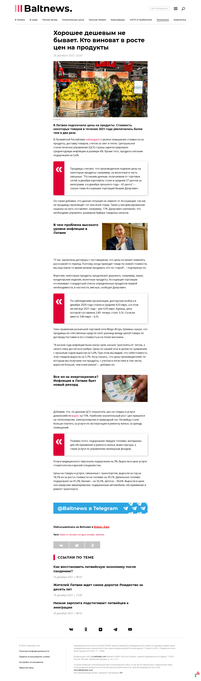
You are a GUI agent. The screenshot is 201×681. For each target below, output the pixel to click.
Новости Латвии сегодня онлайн (77, 534)
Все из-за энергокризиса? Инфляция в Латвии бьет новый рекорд (75, 381)
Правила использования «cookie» (34, 656)
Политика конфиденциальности (34, 651)
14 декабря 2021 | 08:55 (67, 577)
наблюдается (94, 139)
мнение (100, 534)
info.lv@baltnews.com (83, 670)
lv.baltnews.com (99, 656)
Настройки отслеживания (31, 662)
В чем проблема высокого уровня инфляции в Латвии (75, 229)
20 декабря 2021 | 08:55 (67, 613)
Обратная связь (26, 667)
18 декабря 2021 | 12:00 (67, 595)
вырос (75, 416)
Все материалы (159, 8)
